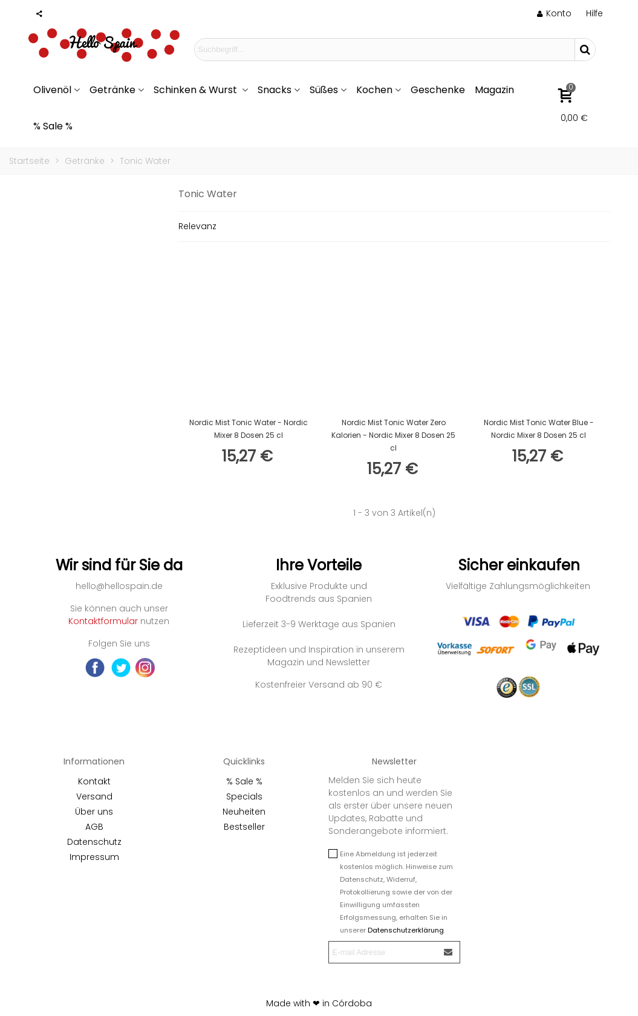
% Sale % (53, 126)
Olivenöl (52, 90)
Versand (94, 796)
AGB (94, 827)
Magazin (494, 90)
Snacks (274, 90)
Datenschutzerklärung (406, 930)
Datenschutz (94, 842)
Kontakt (94, 781)
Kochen (374, 90)
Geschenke (438, 90)
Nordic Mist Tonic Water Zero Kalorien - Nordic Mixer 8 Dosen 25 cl (393, 435)
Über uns (94, 812)
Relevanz (197, 226)
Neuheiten (244, 812)
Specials (244, 796)
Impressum (94, 857)
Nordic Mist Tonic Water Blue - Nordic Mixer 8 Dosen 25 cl (539, 428)
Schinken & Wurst (196, 90)
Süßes (324, 90)
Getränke (112, 90)
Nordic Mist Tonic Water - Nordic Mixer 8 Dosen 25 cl (248, 428)
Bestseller (244, 827)
